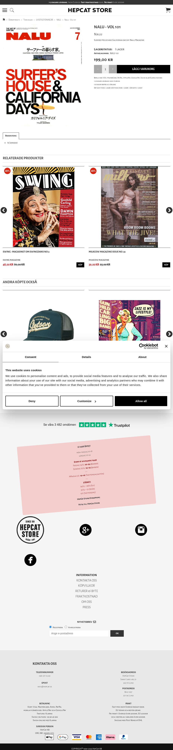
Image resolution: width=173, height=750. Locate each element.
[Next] (169, 210)
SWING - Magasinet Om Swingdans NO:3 (26, 251)
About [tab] (142, 356)
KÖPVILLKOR (86, 586)
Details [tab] (86, 356)
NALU (58, 20)
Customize (86, 401)
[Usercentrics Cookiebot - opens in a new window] (141, 346)
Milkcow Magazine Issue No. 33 (107, 251)
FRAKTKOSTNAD (87, 596)
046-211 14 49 (44, 675)
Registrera (58, 627)
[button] (4, 10)
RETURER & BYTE (86, 591)
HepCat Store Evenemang (88, 498)
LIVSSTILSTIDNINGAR (44, 20)
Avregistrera (74, 627)
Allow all (141, 401)
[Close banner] (166, 346)
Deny (32, 401)
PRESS (87, 607)
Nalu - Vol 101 (70, 20)
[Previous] (4, 210)
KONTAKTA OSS (86, 580)
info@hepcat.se (44, 686)
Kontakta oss (45, 663)
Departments (14, 20)
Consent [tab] (30, 356)
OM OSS (86, 602)
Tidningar (27, 20)
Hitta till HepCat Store (89, 503)
